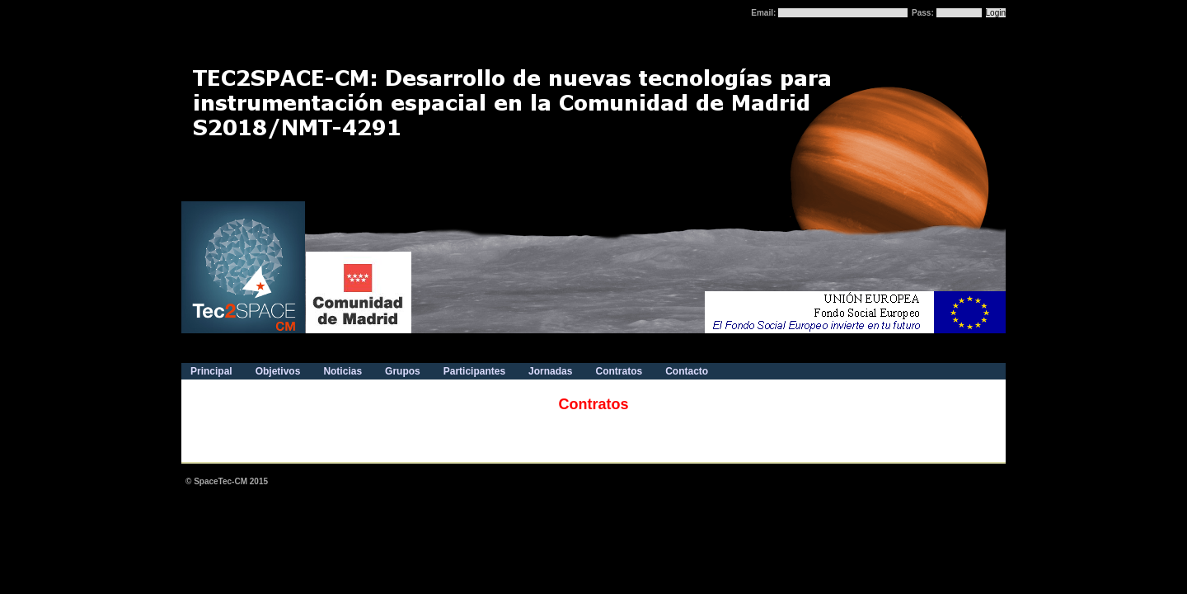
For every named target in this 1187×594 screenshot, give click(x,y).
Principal (211, 371)
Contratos (618, 371)
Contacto (686, 371)
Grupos (402, 371)
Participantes (474, 371)
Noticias (342, 371)
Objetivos (278, 371)
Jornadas (550, 371)
